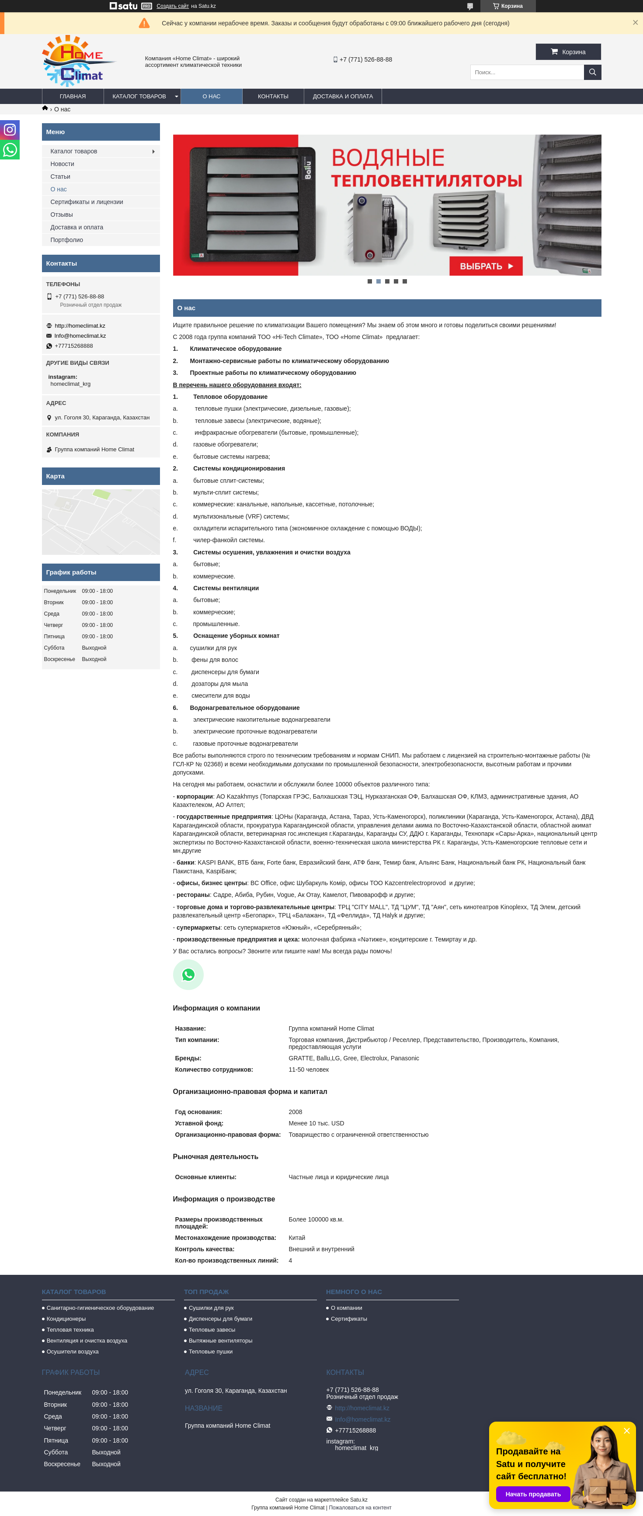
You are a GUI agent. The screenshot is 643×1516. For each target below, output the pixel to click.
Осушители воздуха (73, 1351)
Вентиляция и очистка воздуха (87, 1340)
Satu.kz (359, 1500)
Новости (62, 163)
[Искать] (592, 72)
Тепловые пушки (211, 1351)
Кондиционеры (66, 1318)
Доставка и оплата (343, 96)
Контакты (273, 96)
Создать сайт (173, 6)
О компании (346, 1308)
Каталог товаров (140, 96)
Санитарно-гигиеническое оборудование (100, 1308)
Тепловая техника (70, 1329)
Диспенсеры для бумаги (220, 1318)
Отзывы (62, 214)
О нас (212, 96)
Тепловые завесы (212, 1329)
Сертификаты (349, 1318)
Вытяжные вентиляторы (221, 1340)
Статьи (60, 176)
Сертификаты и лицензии (87, 201)
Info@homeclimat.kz (80, 335)
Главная (73, 96)
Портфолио (67, 239)
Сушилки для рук (211, 1308)
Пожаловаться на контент (360, 1508)
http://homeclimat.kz (80, 325)
